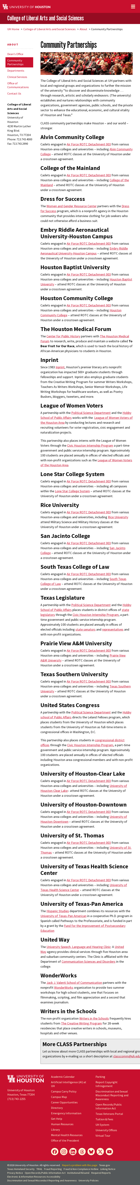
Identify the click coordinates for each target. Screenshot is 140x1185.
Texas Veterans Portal (109, 1114)
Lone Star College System (72, 491)
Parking (100, 1076)
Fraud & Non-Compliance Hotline (81, 1169)
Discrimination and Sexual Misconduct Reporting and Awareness (112, 1095)
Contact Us (14, 93)
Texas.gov (104, 1165)
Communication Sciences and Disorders (88, 961)
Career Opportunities (64, 1102)
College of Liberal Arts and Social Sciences (45, 18)
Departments (15, 70)
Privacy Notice (15, 1172)
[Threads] (82, 1151)
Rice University (118, 517)
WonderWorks (63, 987)
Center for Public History (63, 336)
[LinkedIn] (73, 1151)
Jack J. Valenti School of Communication (74, 983)
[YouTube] (109, 1151)
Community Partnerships (15, 62)
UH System (102, 1124)
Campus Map (59, 1097)
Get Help (56, 1118)
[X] (100, 1151)
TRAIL (39, 1169)
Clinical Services (17, 77)
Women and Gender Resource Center (71, 206)
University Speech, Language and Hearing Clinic (78, 947)
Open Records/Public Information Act (109, 1106)
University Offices (106, 1130)
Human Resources (62, 1124)
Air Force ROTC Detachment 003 (89, 144)
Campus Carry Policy (63, 1091)
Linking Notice (107, 1169)
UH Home (13, 29)
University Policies (89, 1180)
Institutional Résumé (78, 1172)
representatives (112, 629)
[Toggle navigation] (133, 6)
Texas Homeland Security (21, 1169)
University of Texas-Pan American (63, 916)
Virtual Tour (103, 1135)
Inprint (60, 367)
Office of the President (65, 1140)
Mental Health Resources (67, 1135)
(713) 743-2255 (16, 1099)
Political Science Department (91, 413)
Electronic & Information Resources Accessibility (33, 1176)
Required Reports (101, 1172)
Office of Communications (18, 85)
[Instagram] (63, 1151)
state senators (85, 629)
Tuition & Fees (104, 1119)
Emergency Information (66, 1113)
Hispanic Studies (57, 911)
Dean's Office (15, 54)
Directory (57, 1108)
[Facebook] (54, 1151)
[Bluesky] (91, 1151)
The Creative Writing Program (81, 1023)
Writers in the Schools (94, 1018)
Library (55, 1129)
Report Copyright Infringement (107, 1084)
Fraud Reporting (53, 1169)
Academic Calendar (63, 1076)
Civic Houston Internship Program (90, 445)
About (83, 29)
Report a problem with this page (79, 1165)
